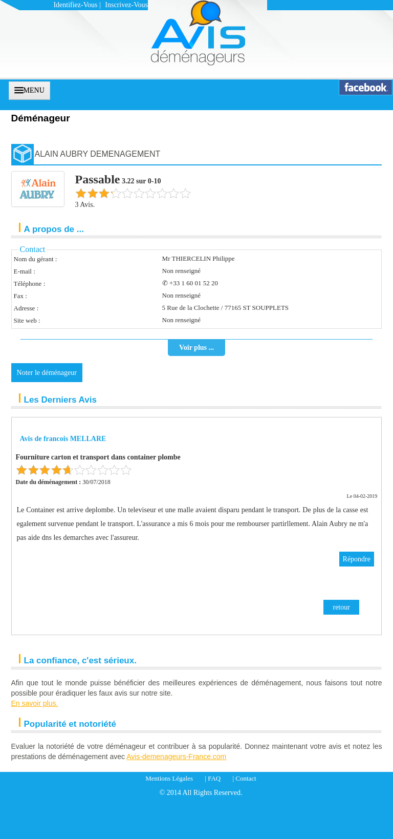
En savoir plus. (34, 703)
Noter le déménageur (47, 372)
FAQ (214, 778)
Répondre (356, 559)
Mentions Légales (169, 778)
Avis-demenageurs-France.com (176, 756)
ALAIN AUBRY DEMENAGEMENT (98, 154)
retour (341, 607)
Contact (245, 778)
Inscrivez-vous (126, 5)
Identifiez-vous (75, 5)
